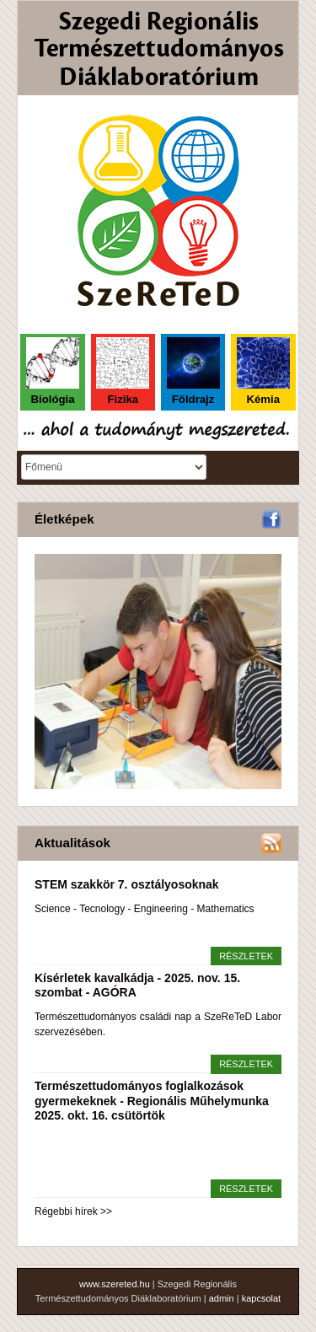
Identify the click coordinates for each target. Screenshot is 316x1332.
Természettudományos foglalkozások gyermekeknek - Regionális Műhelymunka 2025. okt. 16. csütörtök (152, 1100)
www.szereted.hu (114, 1284)
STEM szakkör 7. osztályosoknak (127, 884)
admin (221, 1298)
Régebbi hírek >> (73, 1211)
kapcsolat (261, 1298)
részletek (246, 956)
